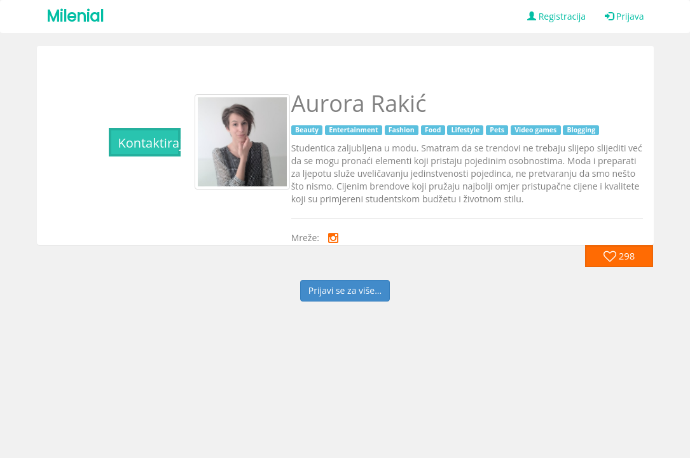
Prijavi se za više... (345, 290)
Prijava (624, 16)
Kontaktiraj (149, 142)
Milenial (75, 16)
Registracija (556, 16)
